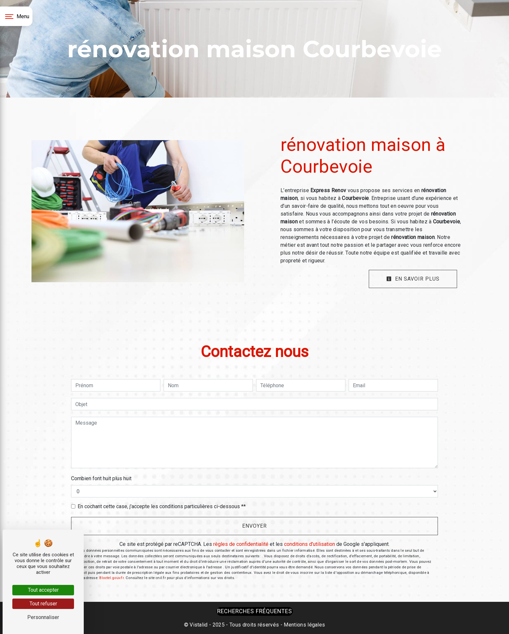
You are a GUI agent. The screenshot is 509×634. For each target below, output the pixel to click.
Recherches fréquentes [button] (254, 611)
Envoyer (254, 526)
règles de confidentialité (240, 544)
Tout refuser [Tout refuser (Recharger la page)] (43, 604)
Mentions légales (303, 625)
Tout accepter (43, 590)
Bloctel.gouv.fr (111, 578)
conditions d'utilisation (309, 544)
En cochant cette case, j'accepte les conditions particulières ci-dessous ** (162, 506)
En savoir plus (413, 279)
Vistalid (199, 625)
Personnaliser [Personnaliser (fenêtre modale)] (43, 617)
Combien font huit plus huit (101, 478)
